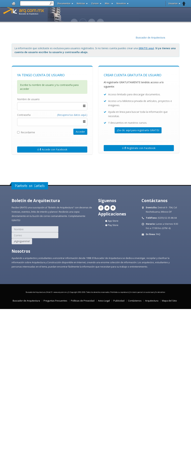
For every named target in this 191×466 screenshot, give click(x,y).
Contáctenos (135, 300)
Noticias (81, 3)
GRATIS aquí (146, 48)
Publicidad (118, 300)
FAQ (158, 234)
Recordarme (26, 132)
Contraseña (24, 115)
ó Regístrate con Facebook (138, 148)
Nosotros (121, 3)
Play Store (111, 225)
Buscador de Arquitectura (150, 37)
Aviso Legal (104, 300)
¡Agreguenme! (22, 241)
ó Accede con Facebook (52, 149)
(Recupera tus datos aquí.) (72, 115)
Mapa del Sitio (169, 300)
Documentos (64, 3)
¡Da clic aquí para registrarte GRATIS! (138, 130)
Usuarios (173, 3)
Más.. (107, 3)
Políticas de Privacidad (82, 300)
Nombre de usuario (28, 99)
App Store (111, 220)
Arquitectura (151, 300)
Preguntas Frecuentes (55, 300)
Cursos (95, 3)
